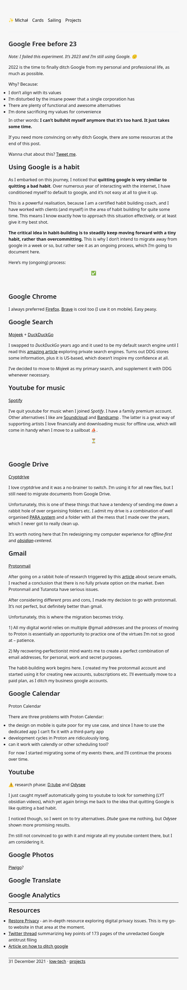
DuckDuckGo (40, 335)
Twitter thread (22, 933)
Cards (38, 20)
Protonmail (19, 566)
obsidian (25, 540)
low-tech (57, 961)
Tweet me (66, 154)
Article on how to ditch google (38, 946)
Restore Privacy (23, 921)
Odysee (78, 785)
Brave (67, 309)
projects (77, 961)
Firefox (52, 309)
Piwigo (15, 867)
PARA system (42, 517)
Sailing (54, 20)
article (128, 577)
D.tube (54, 785)
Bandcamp (108, 417)
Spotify (15, 400)
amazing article (42, 352)
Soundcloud (75, 417)
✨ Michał (18, 20)
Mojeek (15, 335)
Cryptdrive (18, 477)
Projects (73, 20)
